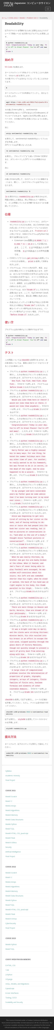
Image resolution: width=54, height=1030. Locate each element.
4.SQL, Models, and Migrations (17, 984)
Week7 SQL (9, 829)
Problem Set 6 (32, 18)
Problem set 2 (41, 231)
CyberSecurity (10, 923)
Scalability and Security (14, 1002)
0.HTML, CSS (10, 965)
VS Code (9, 67)
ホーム (4, 18)
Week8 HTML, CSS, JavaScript (16, 833)
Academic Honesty (12, 775)
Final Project (10, 780)
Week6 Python (11, 824)
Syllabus (8, 771)
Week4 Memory (11, 815)
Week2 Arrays (10, 806)
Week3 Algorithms (12, 810)
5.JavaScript (9, 988)
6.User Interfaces (12, 993)
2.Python (8, 975)
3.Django (8, 979)
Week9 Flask (10, 838)
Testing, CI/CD (11, 998)
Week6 (22, 18)
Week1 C (8, 801)
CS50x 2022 (13, 18)
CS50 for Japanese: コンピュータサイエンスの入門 (27, 3)
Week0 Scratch (11, 796)
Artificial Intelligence (13, 852)
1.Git (7, 970)
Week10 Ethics (11, 842)
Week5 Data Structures (14, 819)
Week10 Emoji (10, 919)
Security (8, 847)
